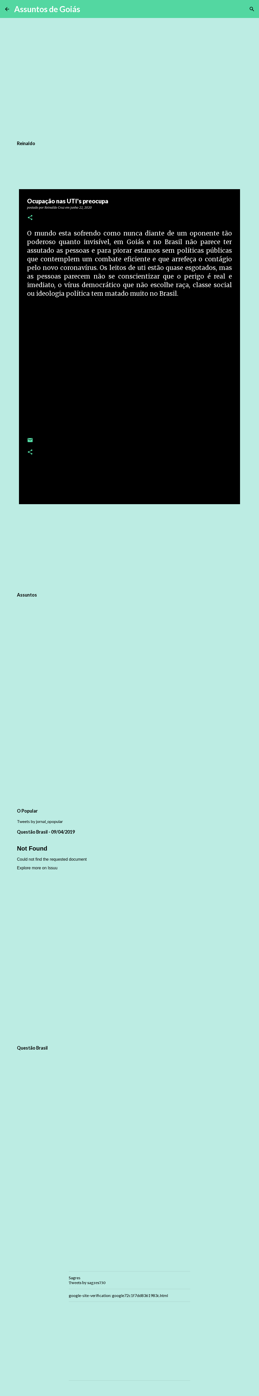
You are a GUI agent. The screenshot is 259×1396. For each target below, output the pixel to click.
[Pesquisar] (87, 9)
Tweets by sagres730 (87, 1283)
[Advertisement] (129, 547)
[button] (30, 217)
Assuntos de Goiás (47, 9)
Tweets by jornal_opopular (40, 821)
